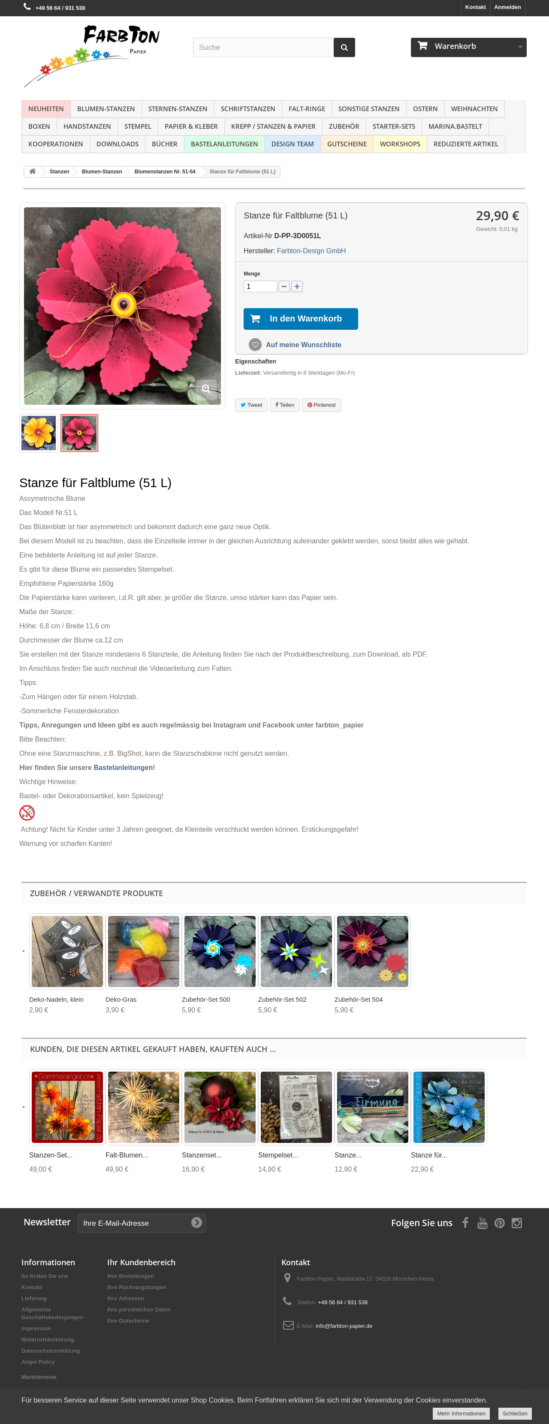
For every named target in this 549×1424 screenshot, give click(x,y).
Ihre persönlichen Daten (139, 1309)
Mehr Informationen (461, 1413)
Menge (252, 274)
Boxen (39, 126)
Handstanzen (87, 126)
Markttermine (39, 1377)
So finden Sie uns (44, 1276)
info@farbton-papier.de (344, 1326)
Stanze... (348, 1155)
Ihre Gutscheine (128, 1321)
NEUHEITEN (46, 108)
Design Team (292, 143)
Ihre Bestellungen (130, 1276)
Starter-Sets (394, 126)
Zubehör (344, 126)
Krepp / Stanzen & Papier (273, 126)
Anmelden (507, 7)
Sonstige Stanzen (369, 108)
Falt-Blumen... (127, 1155)
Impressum (36, 1328)
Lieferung (34, 1298)
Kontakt (475, 7)
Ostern (425, 108)
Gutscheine (347, 143)
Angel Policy (38, 1362)
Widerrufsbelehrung (47, 1339)
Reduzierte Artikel (466, 143)
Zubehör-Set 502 (282, 999)
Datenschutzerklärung (50, 1351)
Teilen (284, 405)
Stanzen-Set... (50, 1155)
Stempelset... (278, 1155)
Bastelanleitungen (224, 143)
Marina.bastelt (455, 126)
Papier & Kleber (191, 126)
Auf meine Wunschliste (302, 344)
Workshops (400, 143)
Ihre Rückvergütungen (136, 1287)
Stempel (137, 126)
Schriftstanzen (248, 108)
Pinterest (322, 405)
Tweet (251, 405)
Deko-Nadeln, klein (56, 999)
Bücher (165, 143)
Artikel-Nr (258, 235)
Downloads (118, 143)
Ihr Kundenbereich (141, 1262)
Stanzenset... (202, 1155)
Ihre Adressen (125, 1298)
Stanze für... (429, 1155)
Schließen (515, 1413)
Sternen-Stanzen (178, 108)
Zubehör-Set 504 (359, 999)
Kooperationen (55, 143)
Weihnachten (474, 108)
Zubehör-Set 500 (206, 999)
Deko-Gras (121, 999)
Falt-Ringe (307, 108)
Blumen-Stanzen (106, 108)
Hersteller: (259, 251)
